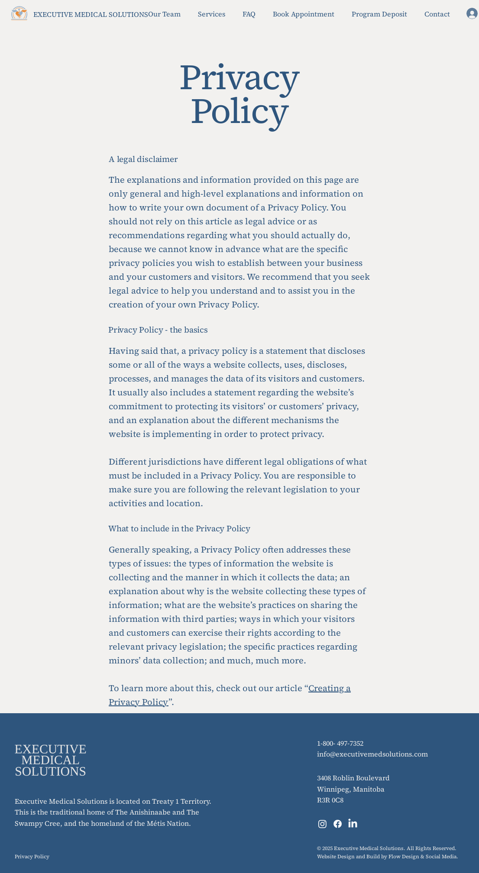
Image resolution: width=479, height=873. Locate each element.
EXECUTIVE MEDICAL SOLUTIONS (90, 14)
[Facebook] (337, 823)
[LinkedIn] (352, 823)
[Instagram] (322, 823)
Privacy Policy (32, 856)
